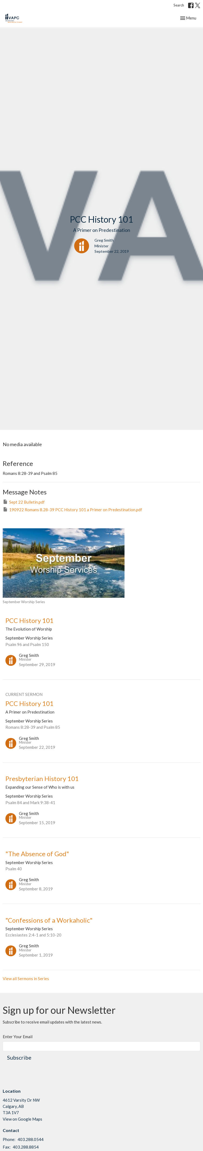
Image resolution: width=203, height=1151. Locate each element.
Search (178, 5)
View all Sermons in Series (26, 978)
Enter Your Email (17, 1036)
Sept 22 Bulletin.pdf (24, 501)
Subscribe (19, 1057)
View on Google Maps (22, 1119)
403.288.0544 (31, 1139)
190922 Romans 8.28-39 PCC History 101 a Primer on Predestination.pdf (72, 509)
